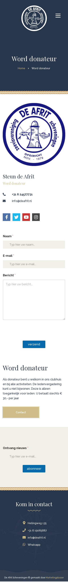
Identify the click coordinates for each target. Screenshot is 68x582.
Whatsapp (32, 544)
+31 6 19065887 (35, 530)
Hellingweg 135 (35, 523)
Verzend (34, 344)
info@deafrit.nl (35, 537)
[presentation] (30, 338)
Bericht (9, 275)
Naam (8, 236)
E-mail (8, 255)
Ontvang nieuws (15, 448)
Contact (21, 412)
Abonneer (34, 468)
